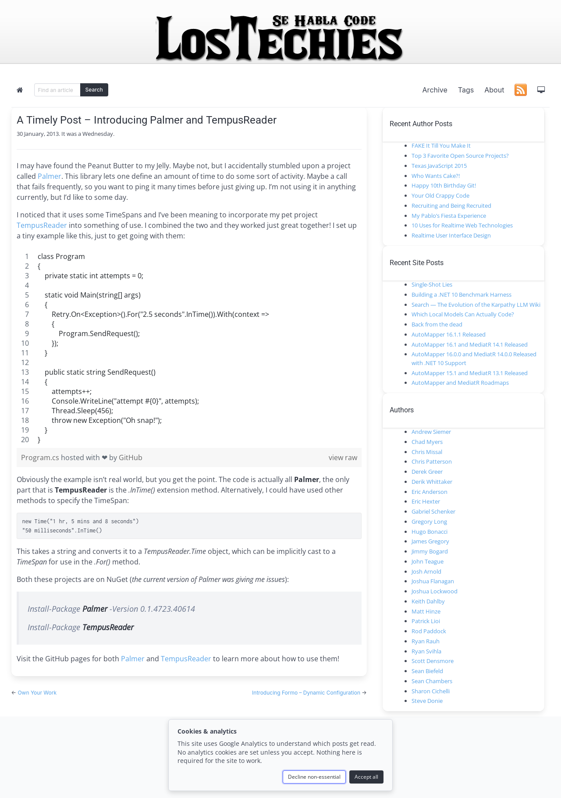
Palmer (49, 176)
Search (94, 89)
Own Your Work (37, 692)
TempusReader (42, 225)
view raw (343, 457)
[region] (145, 348)
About (494, 89)
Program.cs (41, 457)
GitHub (130, 457)
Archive (435, 89)
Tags (466, 89)
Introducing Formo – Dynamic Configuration (307, 692)
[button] (541, 90)
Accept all (366, 776)
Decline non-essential (314, 776)
